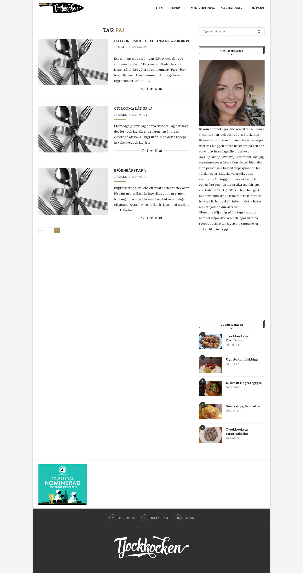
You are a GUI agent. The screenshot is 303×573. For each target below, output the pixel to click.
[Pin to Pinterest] (156, 89)
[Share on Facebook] (147, 89)
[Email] (184, 517)
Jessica (122, 47)
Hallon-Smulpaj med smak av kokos (151, 41)
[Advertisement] (232, 268)
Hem (160, 8)
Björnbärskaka (130, 170)
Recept (175, 8)
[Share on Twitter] (151, 89)
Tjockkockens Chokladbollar (237, 431)
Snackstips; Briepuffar (243, 406)
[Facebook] (122, 517)
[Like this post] (142, 89)
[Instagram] (154, 517)
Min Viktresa (203, 8)
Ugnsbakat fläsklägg (242, 359)
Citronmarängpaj (133, 108)
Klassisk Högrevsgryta (244, 383)
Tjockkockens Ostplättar (237, 338)
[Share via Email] (160, 89)
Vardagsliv (232, 8)
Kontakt (256, 8)
